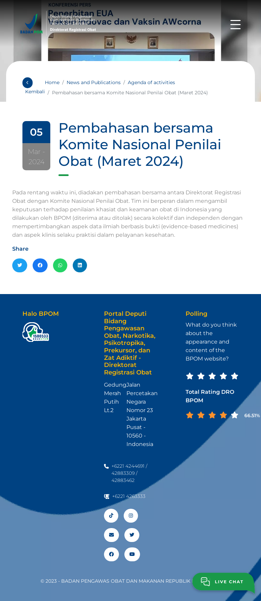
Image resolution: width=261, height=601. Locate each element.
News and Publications (94, 82)
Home (52, 82)
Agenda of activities (151, 82)
